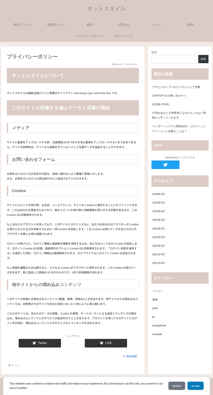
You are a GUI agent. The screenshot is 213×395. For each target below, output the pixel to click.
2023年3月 (158, 219)
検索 (154, 52)
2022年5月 (158, 237)
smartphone (159, 325)
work (155, 308)
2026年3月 (158, 194)
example (157, 334)
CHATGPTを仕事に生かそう (169, 95)
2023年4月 (158, 211)
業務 (155, 299)
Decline (175, 385)
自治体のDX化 (160, 104)
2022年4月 (158, 245)
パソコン (157, 291)
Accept (195, 385)
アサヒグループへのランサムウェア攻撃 (176, 87)
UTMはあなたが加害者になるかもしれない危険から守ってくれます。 (179, 115)
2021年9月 (158, 254)
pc (153, 316)
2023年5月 (158, 202)
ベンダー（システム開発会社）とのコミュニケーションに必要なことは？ (179, 128)
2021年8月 (158, 262)
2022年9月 (158, 228)
